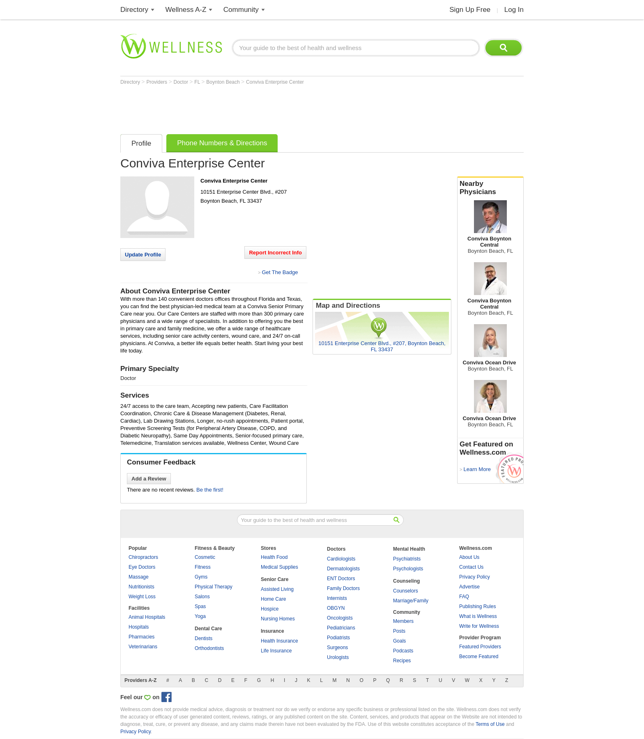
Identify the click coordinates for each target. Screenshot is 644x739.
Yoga (200, 616)
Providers (157, 82)
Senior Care (274, 579)
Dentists (203, 638)
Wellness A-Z (186, 10)
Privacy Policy (474, 577)
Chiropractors (143, 557)
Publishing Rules (477, 606)
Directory (134, 10)
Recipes (402, 660)
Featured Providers (480, 647)
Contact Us (471, 567)
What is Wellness (478, 616)
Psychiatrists (407, 559)
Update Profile (143, 255)
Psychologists (408, 569)
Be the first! (209, 490)
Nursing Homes (278, 619)
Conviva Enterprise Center (275, 82)
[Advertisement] (269, 107)
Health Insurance (279, 641)
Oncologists (340, 618)
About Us (469, 557)
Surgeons (337, 647)
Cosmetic (205, 557)
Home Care (273, 599)
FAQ (464, 596)
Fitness (203, 567)
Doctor (182, 82)
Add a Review (148, 479)
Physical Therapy (213, 587)
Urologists (338, 657)
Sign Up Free (469, 10)
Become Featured (478, 656)
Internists (337, 598)
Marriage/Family (410, 601)
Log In (514, 10)
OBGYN (336, 608)
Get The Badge (280, 272)
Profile (141, 143)
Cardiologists (341, 559)
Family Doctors (343, 588)
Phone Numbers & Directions (222, 143)
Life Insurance (276, 651)
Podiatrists (338, 638)
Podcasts (403, 651)
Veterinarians (143, 647)
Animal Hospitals (147, 617)
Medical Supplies (279, 567)
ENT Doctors (341, 578)
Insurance (272, 631)
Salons (202, 596)
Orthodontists (209, 648)
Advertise (469, 587)
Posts (399, 631)
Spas (200, 606)
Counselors (405, 591)
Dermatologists (343, 569)
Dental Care (208, 628)
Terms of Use (490, 724)
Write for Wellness (479, 626)
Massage (139, 577)
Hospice (269, 609)
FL (197, 82)
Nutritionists (141, 587)
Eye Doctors (142, 567)
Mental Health (409, 549)
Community (241, 10)
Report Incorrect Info (275, 252)
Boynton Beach (223, 82)
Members (403, 621)
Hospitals (139, 627)
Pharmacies (141, 637)
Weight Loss (142, 596)
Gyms (201, 577)
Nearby (490, 188)
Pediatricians (341, 628)
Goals (399, 641)
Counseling (406, 581)
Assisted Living (277, 589)
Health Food (274, 557)
